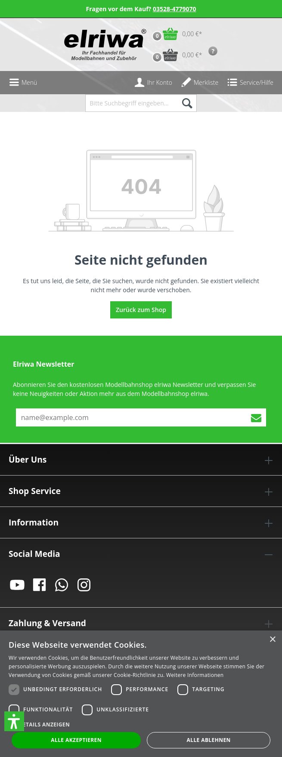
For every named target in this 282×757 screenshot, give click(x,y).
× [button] (272, 639)
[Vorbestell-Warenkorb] (175, 54)
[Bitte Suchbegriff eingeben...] (131, 103)
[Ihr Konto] (153, 82)
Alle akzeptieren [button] (76, 740)
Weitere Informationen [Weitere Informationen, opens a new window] (195, 675)
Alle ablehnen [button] (209, 740)
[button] (14, 721)
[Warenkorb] (175, 33)
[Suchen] (187, 103)
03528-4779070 (174, 9)
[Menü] (23, 82)
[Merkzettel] (199, 82)
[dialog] (141, 693)
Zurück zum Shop (141, 310)
